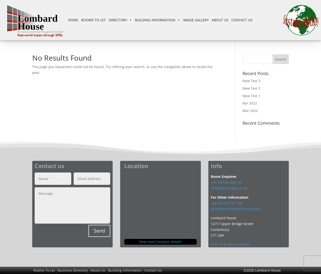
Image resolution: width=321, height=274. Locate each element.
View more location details (160, 241)
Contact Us (241, 20)
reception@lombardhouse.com (236, 208)
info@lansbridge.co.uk (229, 188)
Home (73, 20)
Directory (120, 20)
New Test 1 (251, 96)
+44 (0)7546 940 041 (227, 182)
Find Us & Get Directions (230, 244)
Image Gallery (196, 20)
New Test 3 (251, 80)
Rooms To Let (93, 20)
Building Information (157, 20)
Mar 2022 (250, 110)
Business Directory (73, 270)
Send (99, 230)
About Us (220, 20)
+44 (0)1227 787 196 (227, 203)
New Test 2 (251, 88)
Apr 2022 (250, 103)
